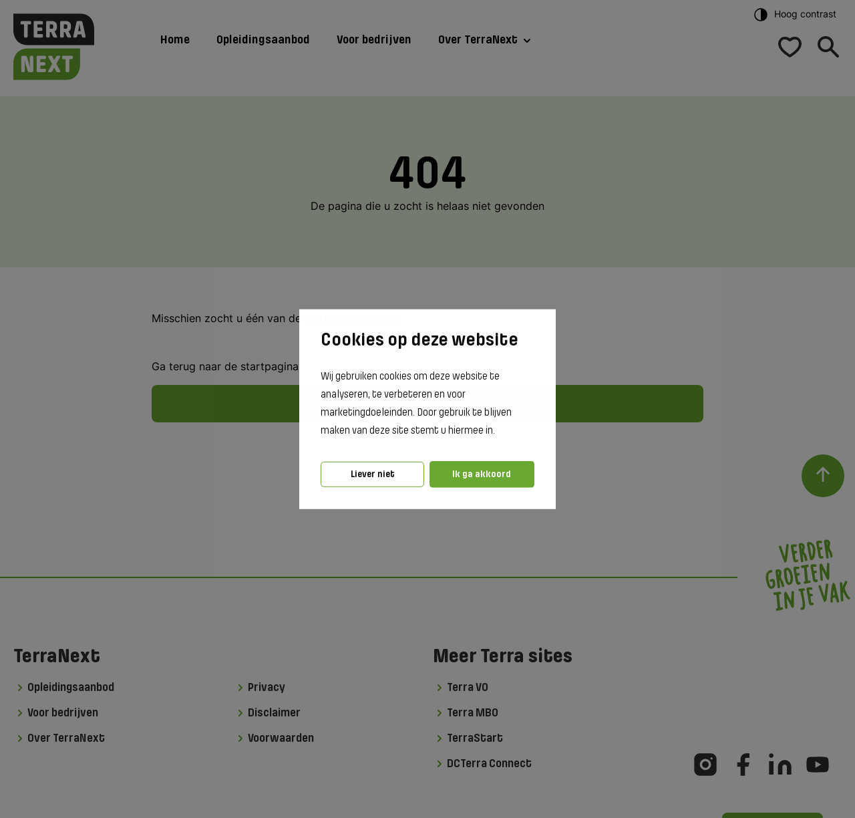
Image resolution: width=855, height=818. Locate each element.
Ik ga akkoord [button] (481, 474)
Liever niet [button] (373, 474)
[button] (499, 431)
